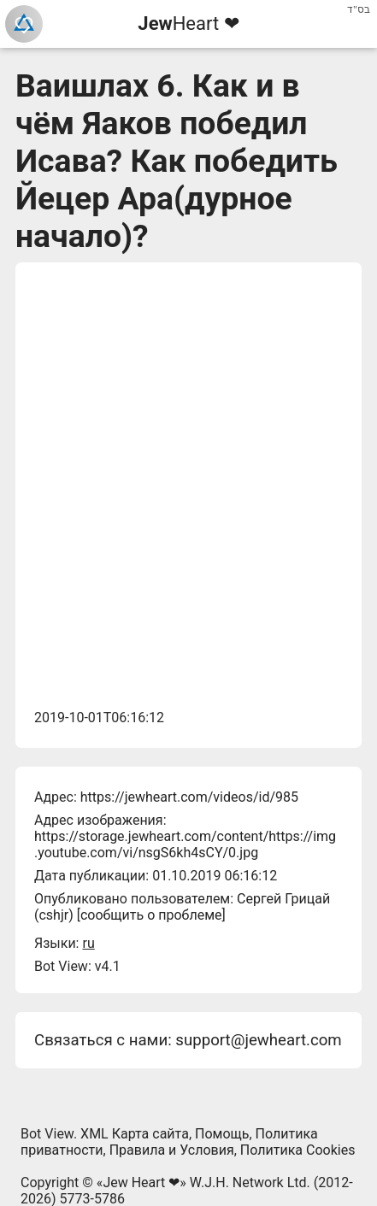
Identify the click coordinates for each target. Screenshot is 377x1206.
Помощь (222, 1134)
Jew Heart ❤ (141, 1182)
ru (88, 943)
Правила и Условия (171, 1150)
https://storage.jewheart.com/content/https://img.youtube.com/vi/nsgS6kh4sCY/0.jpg (185, 844)
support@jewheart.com (258, 1040)
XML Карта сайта (134, 1134)
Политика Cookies (298, 1150)
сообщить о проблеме (151, 915)
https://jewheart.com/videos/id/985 (189, 797)
